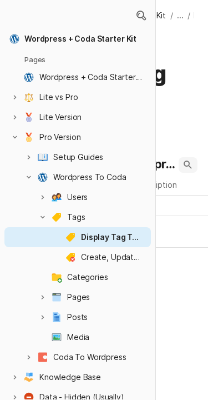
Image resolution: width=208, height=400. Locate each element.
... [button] (180, 15)
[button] (141, 15)
